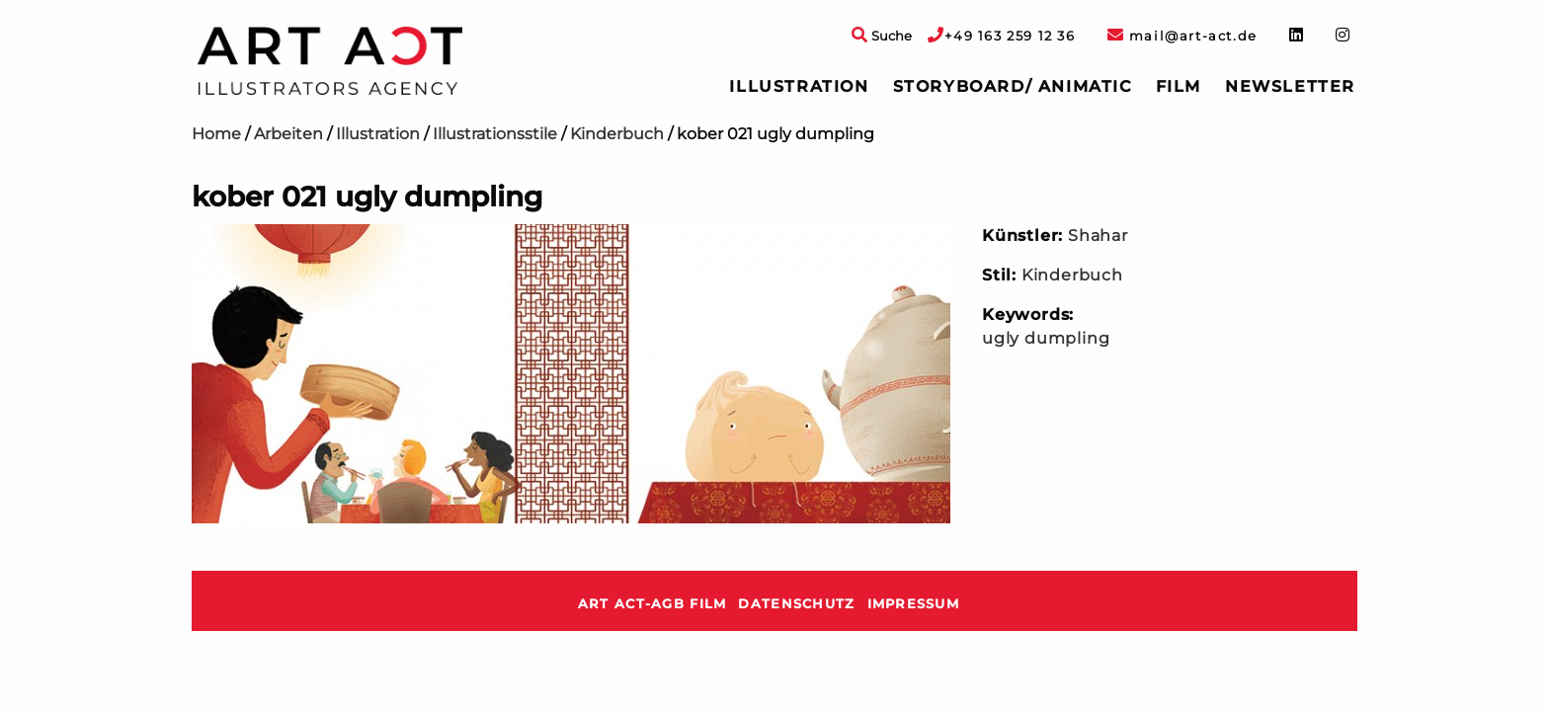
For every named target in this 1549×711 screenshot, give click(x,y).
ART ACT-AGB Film (652, 603)
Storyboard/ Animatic (1012, 86)
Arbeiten (288, 133)
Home (216, 133)
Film (1178, 86)
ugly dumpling (1045, 338)
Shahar (1098, 235)
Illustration (798, 86)
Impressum (913, 603)
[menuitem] (798, 87)
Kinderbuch (617, 133)
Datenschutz (796, 603)
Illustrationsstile (495, 133)
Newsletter (1290, 86)
